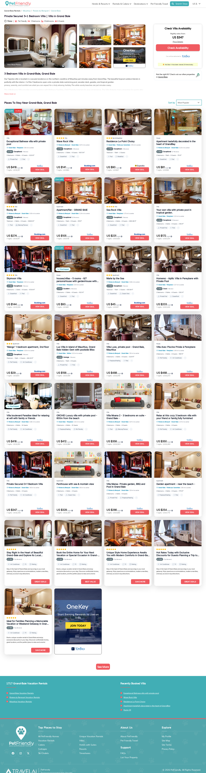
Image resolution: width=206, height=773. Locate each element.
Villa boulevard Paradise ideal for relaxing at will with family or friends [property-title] (28, 414)
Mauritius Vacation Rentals (20, 696)
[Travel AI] (20, 766)
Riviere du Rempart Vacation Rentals (24, 692)
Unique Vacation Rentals (91, 731)
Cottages (42, 743)
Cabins (41, 739)
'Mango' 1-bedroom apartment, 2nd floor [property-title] (28, 345)
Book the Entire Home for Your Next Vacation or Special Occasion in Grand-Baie (77, 550)
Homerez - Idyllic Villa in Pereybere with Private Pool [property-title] (177, 278)
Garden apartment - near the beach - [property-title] (175, 480)
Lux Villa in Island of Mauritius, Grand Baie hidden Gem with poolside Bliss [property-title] (75, 346)
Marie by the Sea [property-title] (115, 277)
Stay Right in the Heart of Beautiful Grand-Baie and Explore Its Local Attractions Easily (25, 550)
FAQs (123, 747)
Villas (81, 735)
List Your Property (128, 752)
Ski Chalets (43, 747)
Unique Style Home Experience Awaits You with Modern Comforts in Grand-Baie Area (128, 550)
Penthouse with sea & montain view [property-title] (75, 480)
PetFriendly (176, 764)
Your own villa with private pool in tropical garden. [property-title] (173, 210)
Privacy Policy (168, 743)
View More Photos (14, 64)
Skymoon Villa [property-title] (14, 277)
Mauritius (27, 10)
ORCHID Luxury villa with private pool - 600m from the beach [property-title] (76, 414)
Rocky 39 (127, 704)
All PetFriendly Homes (48, 731)
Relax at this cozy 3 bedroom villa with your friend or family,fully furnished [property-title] (176, 414)
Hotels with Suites (87, 739)
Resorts (83, 743)
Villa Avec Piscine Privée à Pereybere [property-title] (175, 345)
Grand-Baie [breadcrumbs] (12, 148)
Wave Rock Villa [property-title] (64, 141)
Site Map (166, 735)
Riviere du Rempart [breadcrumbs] (64, 145)
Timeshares (84, 747)
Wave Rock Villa (130, 692)
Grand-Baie (56, 10)
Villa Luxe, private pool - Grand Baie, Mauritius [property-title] (125, 346)
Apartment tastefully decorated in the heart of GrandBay (146, 700)
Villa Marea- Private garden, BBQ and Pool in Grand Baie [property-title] (125, 482)
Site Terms (167, 739)
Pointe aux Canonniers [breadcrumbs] (123, 145)
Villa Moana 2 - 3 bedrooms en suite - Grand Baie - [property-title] (126, 414)
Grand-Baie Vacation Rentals (21, 687)
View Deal (39, 170)
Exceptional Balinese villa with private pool (141, 687)
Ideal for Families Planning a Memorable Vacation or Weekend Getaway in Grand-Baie (28, 618)
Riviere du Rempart (41, 10)
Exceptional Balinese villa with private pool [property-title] (26, 142)
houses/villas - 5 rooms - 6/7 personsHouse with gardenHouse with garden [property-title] (76, 278)
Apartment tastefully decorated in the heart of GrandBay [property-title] (175, 142)
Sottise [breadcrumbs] (69, 351)
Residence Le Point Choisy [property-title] (120, 141)
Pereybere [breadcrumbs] (20, 148)
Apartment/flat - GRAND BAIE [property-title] (71, 209)
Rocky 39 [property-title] (11, 209)
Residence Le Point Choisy (134, 696)
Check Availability (178, 48)
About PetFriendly (128, 731)
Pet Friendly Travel (159, 3)
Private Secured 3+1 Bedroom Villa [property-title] (25, 480)
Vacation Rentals (46, 735)
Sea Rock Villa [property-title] (113, 209)
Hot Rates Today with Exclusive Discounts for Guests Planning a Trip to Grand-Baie (176, 550)
